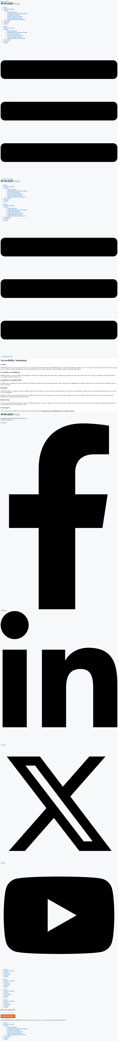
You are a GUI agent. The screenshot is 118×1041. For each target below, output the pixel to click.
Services (6, 10)
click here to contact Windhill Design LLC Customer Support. (58, 411)
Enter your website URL (8, 1010)
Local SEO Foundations (13, 15)
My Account (29, 1020)
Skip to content (5, 1)
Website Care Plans (9, 9)
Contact (6, 23)
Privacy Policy (37, 1020)
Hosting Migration (12, 12)
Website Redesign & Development (16, 19)
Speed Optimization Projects (14, 18)
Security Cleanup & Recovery (15, 16)
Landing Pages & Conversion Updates (17, 13)
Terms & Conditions (47, 1020)
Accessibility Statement (59, 1020)
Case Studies (7, 20)
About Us (6, 22)
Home (5, 7)
